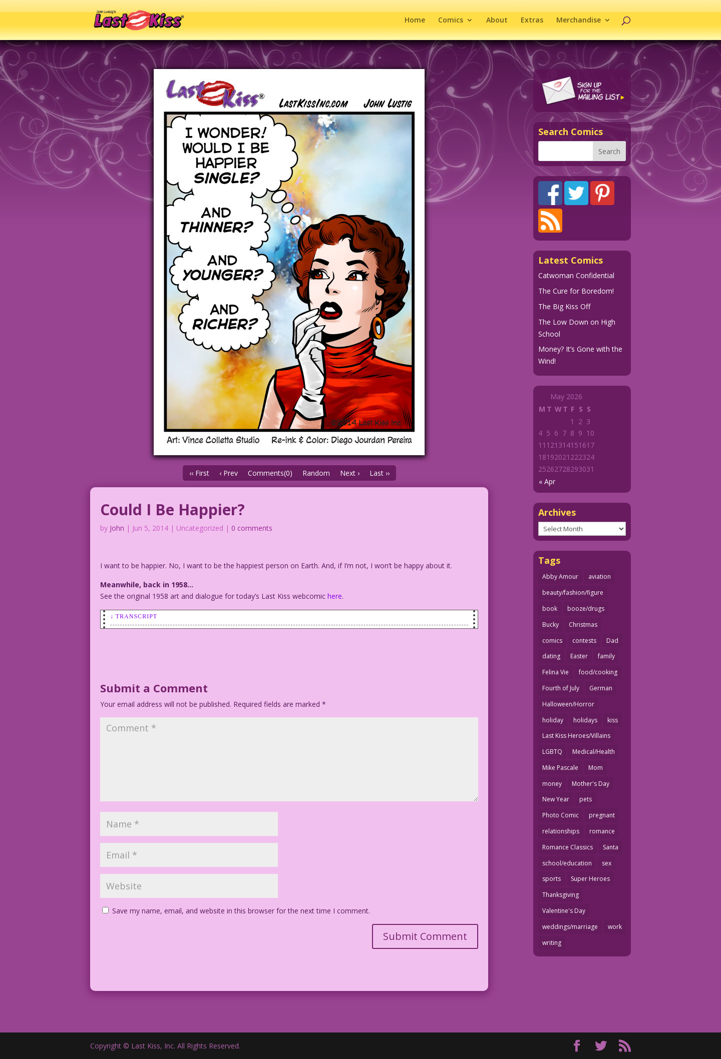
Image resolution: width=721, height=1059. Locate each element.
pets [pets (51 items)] (585, 799)
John (117, 528)
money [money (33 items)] (552, 783)
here (334, 596)
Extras (532, 21)
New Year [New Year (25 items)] (555, 799)
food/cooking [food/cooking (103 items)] (598, 672)
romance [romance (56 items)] (602, 831)
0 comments (251, 528)
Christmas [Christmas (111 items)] (583, 624)
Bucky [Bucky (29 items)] (550, 624)
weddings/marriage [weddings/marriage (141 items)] (570, 926)
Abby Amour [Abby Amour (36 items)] (560, 576)
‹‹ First (199, 473)
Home (415, 21)
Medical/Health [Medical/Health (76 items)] (593, 751)
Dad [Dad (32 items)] (612, 640)
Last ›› (380, 473)
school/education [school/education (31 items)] (567, 863)
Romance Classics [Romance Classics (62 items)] (567, 847)
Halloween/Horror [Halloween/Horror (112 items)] (568, 704)
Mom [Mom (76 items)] (595, 767)
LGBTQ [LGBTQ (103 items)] (552, 751)
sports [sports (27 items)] (551, 878)
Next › (349, 473)
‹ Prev (228, 473)
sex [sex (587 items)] (606, 863)
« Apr (547, 481)
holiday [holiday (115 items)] (552, 720)
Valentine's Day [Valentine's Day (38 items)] (563, 910)
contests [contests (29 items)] (584, 640)
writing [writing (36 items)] (551, 942)
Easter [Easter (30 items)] (579, 656)
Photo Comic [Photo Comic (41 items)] (560, 815)
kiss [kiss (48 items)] (612, 720)
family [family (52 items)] (606, 656)
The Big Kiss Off (564, 306)
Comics (450, 21)
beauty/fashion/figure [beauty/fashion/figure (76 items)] (572, 592)
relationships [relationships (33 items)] (560, 831)
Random (316, 473)
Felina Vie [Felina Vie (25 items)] (555, 672)
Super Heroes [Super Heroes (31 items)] (590, 878)
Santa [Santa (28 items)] (610, 847)
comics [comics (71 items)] (552, 640)
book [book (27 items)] (549, 608)
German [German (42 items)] (600, 688)
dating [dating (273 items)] (551, 656)
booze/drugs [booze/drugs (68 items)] (585, 608)
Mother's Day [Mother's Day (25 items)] (590, 783)
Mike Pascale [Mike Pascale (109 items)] (560, 767)
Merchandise (578, 21)
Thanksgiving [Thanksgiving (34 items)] (560, 894)
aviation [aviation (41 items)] (599, 576)
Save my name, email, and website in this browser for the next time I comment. (241, 910)
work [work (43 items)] (615, 926)
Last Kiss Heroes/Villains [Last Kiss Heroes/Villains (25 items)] (576, 735)
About (497, 21)
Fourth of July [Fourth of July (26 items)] (560, 688)
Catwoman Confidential (576, 275)
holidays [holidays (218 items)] (585, 720)
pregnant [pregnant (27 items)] (602, 815)
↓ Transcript (133, 616)
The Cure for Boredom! (576, 291)
